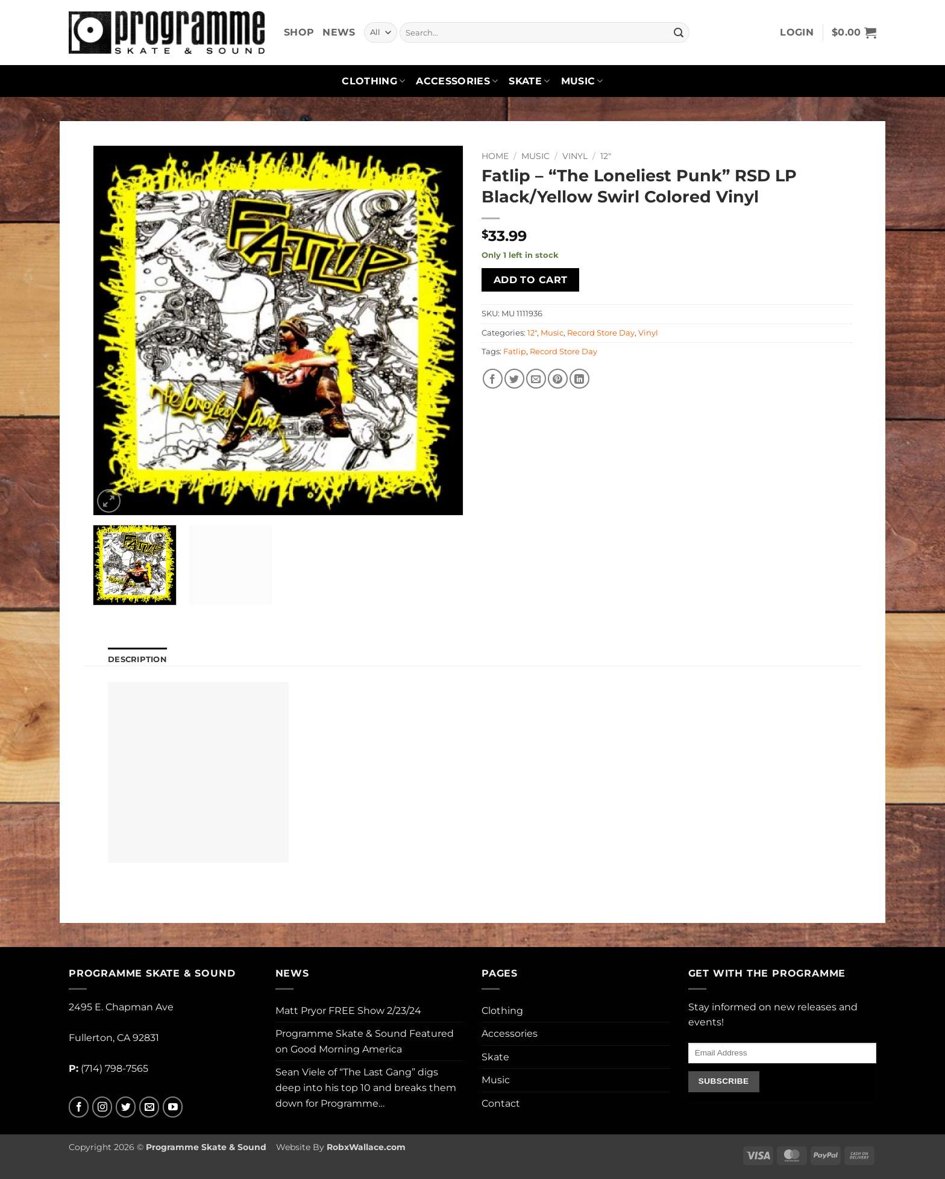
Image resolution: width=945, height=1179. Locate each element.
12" (605, 156)
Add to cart (531, 280)
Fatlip (514, 351)
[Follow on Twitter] (126, 1107)
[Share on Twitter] (514, 379)
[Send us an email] (149, 1107)
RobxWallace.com (366, 1147)
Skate (529, 81)
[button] (797, 32)
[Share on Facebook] (493, 379)
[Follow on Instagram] (102, 1107)
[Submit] (678, 32)
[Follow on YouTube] (173, 1107)
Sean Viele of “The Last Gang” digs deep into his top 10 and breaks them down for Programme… (365, 1087)
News (338, 32)
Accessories (457, 81)
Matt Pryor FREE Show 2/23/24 (348, 1010)
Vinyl (575, 156)
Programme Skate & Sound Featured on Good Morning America (364, 1041)
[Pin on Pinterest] (558, 379)
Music (582, 81)
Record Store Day (601, 332)
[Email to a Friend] (536, 379)
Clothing (373, 81)
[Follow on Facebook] (79, 1107)
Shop (299, 32)
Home (495, 156)
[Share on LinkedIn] (579, 379)
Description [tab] (137, 659)
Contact (501, 1103)
